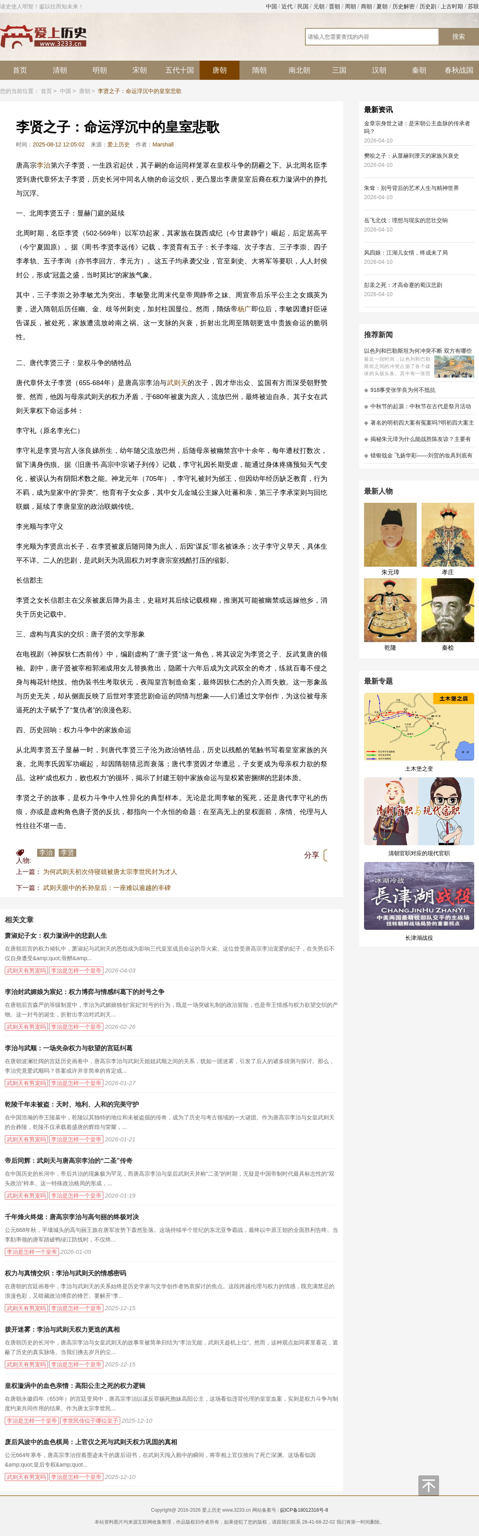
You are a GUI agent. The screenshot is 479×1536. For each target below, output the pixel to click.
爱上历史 (118, 144)
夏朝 (382, 6)
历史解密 (403, 6)
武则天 (177, 383)
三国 (339, 70)
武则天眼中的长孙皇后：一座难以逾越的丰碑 (107, 887)
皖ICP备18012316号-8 (304, 1510)
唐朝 (219, 70)
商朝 (366, 6)
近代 (287, 6)
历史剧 (428, 6)
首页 (20, 70)
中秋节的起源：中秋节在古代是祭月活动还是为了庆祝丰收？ (417, 409)
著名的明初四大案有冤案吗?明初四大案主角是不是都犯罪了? (419, 425)
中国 (271, 6)
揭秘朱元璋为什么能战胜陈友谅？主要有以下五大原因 (417, 441)
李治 (44, 165)
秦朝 (419, 70)
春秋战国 (459, 70)
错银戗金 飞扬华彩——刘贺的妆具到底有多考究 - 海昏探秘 (418, 458)
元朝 (319, 6)
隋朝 (259, 70)
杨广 (244, 309)
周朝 (350, 6)
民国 (303, 6)
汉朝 (379, 70)
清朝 (60, 70)
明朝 (100, 70)
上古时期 (452, 6)
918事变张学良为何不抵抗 (399, 390)
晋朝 (334, 6)
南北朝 (299, 70)
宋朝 (140, 70)
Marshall (163, 144)
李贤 (67, 852)
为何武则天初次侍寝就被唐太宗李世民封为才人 (110, 871)
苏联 (473, 6)
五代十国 (179, 70)
